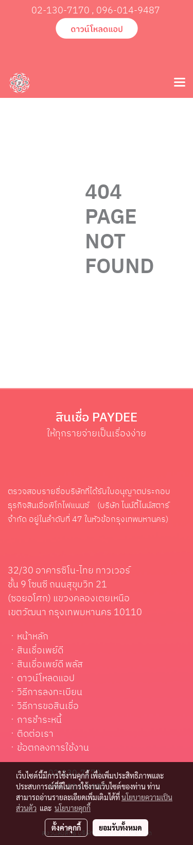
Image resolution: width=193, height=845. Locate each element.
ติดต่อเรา (35, 734)
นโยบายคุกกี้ (73, 808)
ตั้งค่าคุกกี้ (66, 827)
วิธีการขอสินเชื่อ (48, 706)
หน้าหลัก (32, 637)
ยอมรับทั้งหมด (120, 827)
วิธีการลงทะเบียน (49, 692)
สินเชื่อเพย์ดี (40, 650)
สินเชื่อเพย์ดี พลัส (50, 664)
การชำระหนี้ (39, 720)
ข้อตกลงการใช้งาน (53, 748)
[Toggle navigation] (179, 83)
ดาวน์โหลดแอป (46, 678)
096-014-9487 (128, 11)
